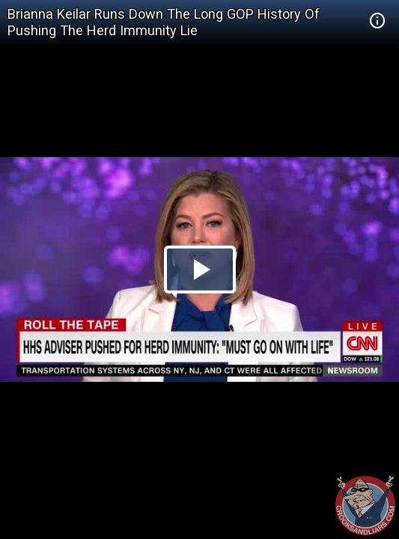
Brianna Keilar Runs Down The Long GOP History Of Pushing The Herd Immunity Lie (163, 22)
